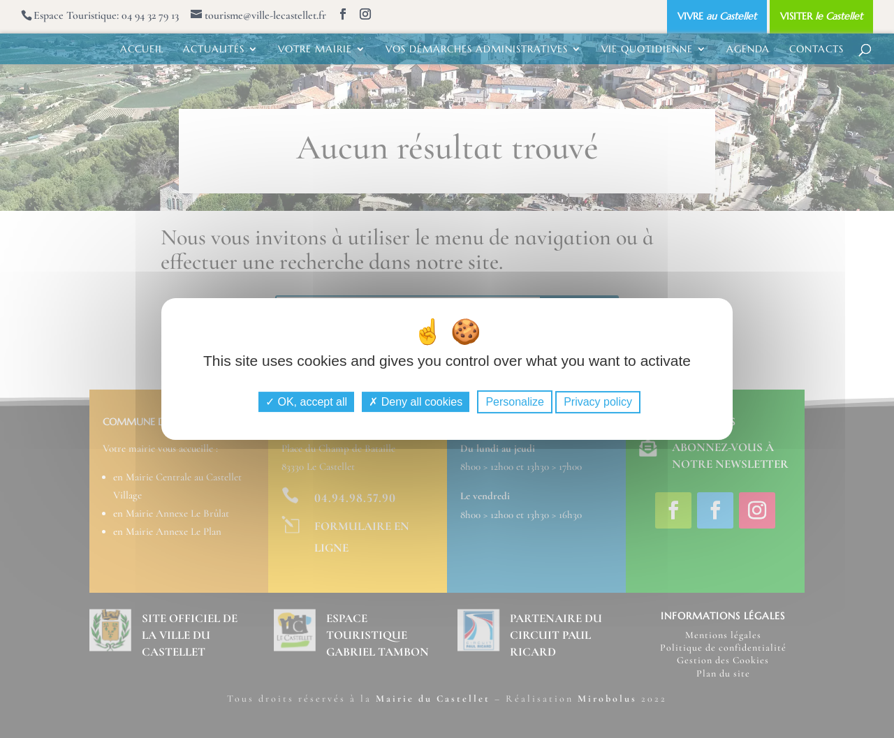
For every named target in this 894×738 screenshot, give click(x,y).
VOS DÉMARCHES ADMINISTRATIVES (477, 49)
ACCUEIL (141, 49)
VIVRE (716, 16)
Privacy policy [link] (598, 402)
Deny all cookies (415, 402)
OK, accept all (306, 402)
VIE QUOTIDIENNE (647, 49)
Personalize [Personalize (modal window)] (514, 402)
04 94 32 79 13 (150, 15)
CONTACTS (816, 49)
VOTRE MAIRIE (315, 49)
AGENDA (748, 49)
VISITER (821, 16)
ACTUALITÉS (213, 49)
